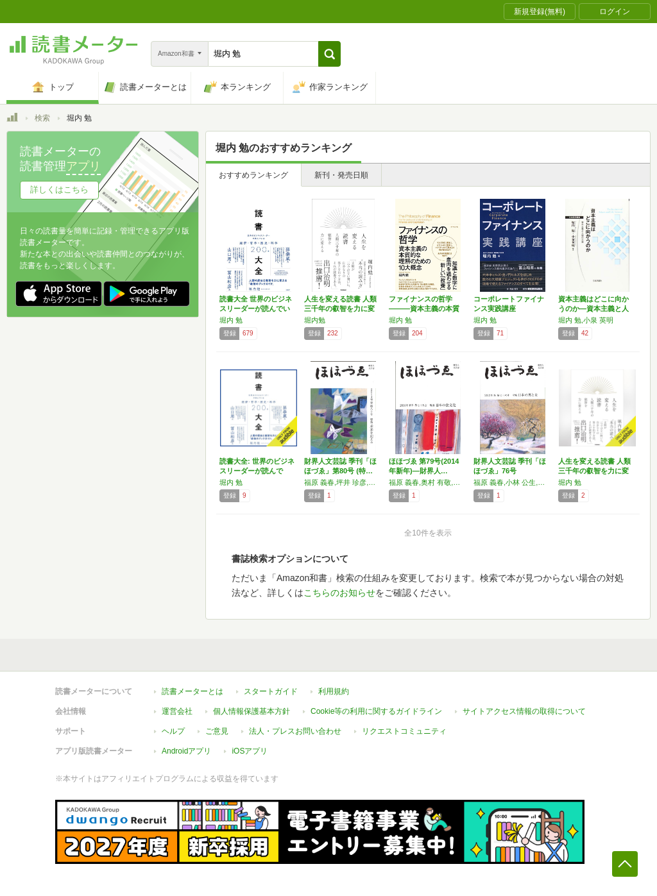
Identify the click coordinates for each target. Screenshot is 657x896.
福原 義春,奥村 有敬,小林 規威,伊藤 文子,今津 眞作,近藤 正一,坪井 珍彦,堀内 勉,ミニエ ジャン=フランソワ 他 (428, 482)
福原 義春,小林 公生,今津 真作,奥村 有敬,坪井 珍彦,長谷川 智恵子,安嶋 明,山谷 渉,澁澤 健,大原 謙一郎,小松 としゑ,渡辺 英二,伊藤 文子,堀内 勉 (513, 482)
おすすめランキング (253, 175)
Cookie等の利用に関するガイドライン (376, 711)
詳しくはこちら (59, 189)
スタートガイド (271, 691)
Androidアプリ (186, 751)
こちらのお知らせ (339, 592)
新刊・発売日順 (341, 175)
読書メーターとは (192, 691)
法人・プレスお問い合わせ (295, 731)
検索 (42, 118)
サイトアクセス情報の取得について (524, 711)
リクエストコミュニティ (404, 731)
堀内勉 (314, 320)
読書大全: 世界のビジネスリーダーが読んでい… (256, 470)
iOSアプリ (250, 751)
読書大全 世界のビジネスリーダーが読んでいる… (255, 308)
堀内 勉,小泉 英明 (585, 320)
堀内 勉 (231, 320)
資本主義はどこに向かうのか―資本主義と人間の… (593, 308)
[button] (329, 54)
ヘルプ (173, 731)
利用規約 (333, 691)
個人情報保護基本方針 (251, 711)
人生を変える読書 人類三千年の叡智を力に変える (340, 308)
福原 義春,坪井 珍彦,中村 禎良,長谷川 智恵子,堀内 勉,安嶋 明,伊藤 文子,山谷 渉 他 (343, 482)
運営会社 (177, 711)
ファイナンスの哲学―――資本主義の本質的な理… (424, 308)
